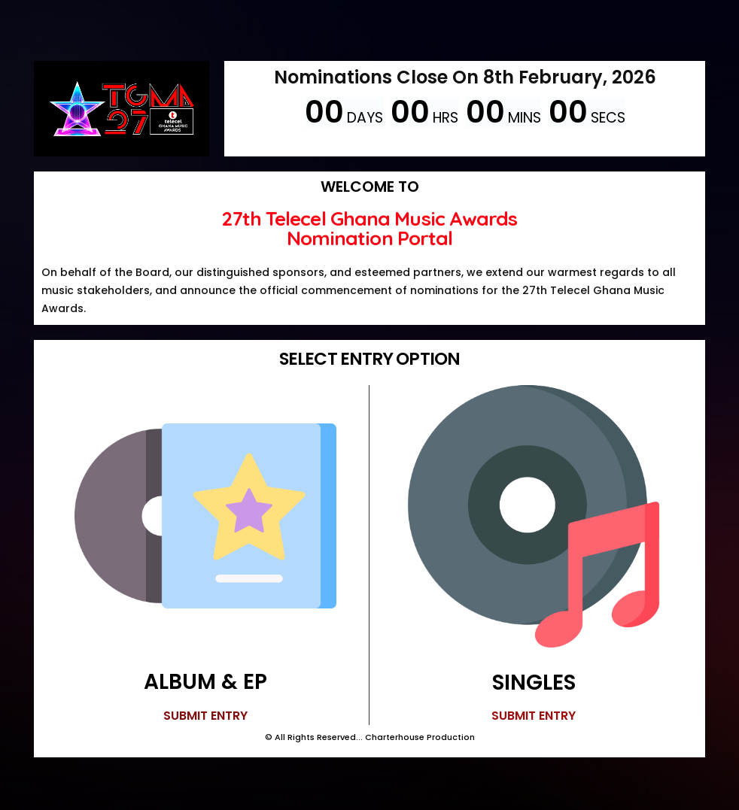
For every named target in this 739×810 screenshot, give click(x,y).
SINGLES (534, 682)
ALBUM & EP (205, 681)
